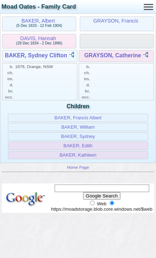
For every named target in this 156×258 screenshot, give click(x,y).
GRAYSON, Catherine (112, 55)
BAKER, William (78, 127)
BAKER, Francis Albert (78, 117)
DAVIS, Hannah (38, 38)
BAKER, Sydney (78, 136)
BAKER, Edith (78, 145)
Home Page (78, 167)
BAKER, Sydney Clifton (36, 55)
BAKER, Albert (38, 21)
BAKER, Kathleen (78, 155)
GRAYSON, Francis (115, 21)
